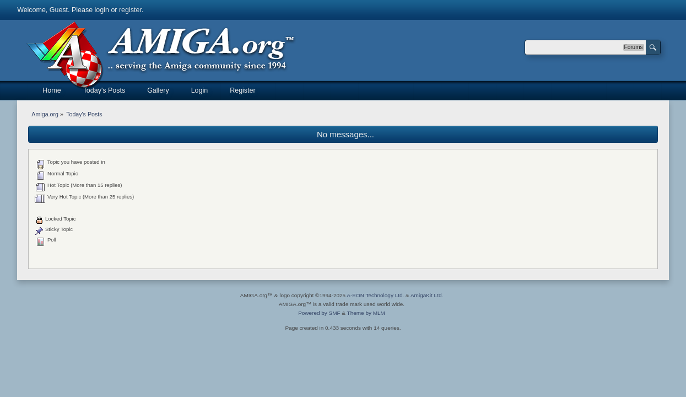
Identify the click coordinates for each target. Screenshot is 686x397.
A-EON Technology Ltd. (375, 295)
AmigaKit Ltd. (426, 295)
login (102, 10)
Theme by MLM (366, 313)
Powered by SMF (319, 313)
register (130, 10)
